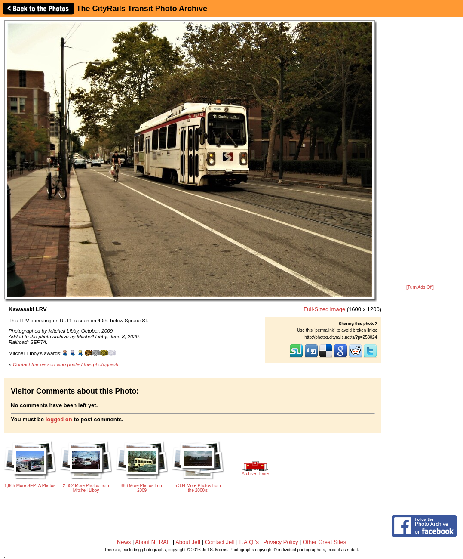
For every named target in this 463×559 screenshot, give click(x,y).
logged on (59, 419)
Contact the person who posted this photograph (66, 364)
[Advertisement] (420, 151)
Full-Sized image (324, 309)
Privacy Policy (281, 542)
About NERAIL (153, 542)
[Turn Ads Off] (420, 287)
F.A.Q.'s (249, 542)
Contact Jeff (220, 542)
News (124, 542)
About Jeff (187, 542)
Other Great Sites (324, 542)
